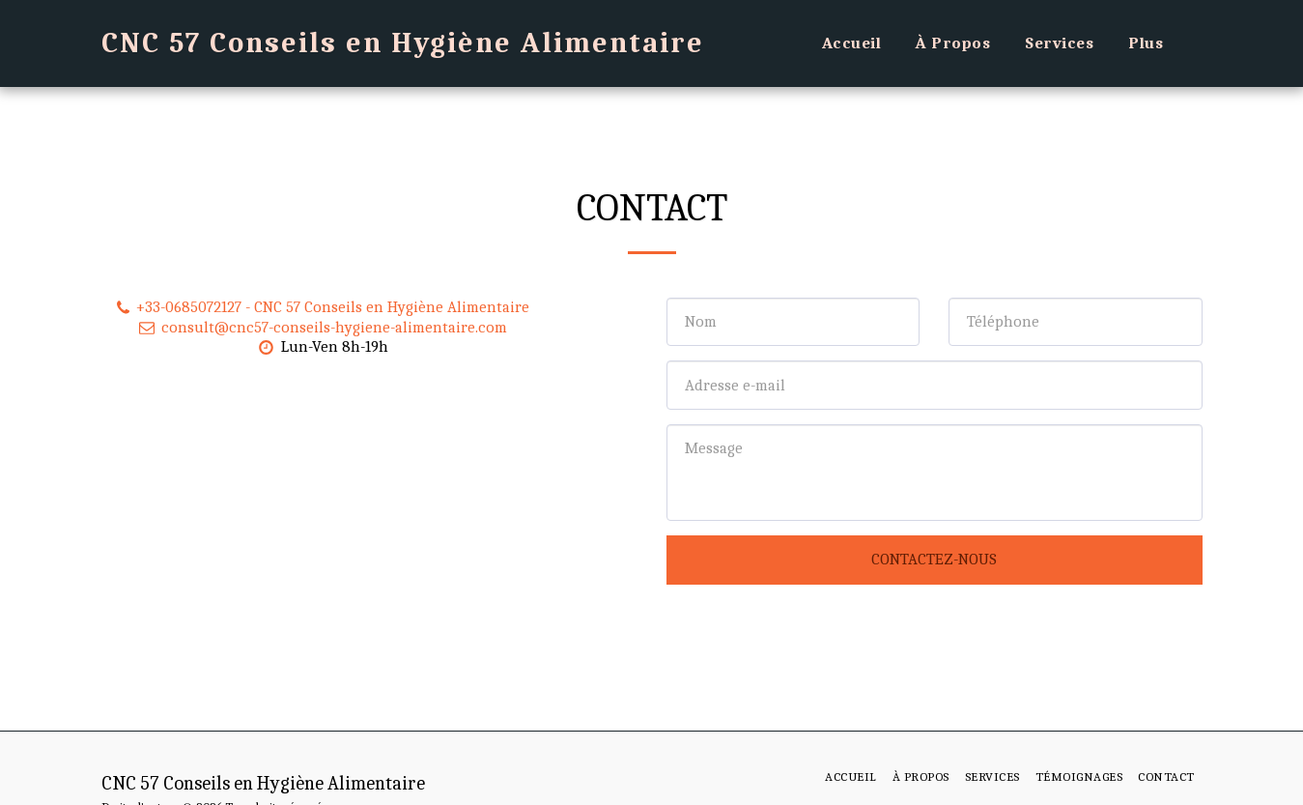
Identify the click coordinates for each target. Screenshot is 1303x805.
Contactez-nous (934, 559)
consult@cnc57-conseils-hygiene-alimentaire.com (321, 327)
